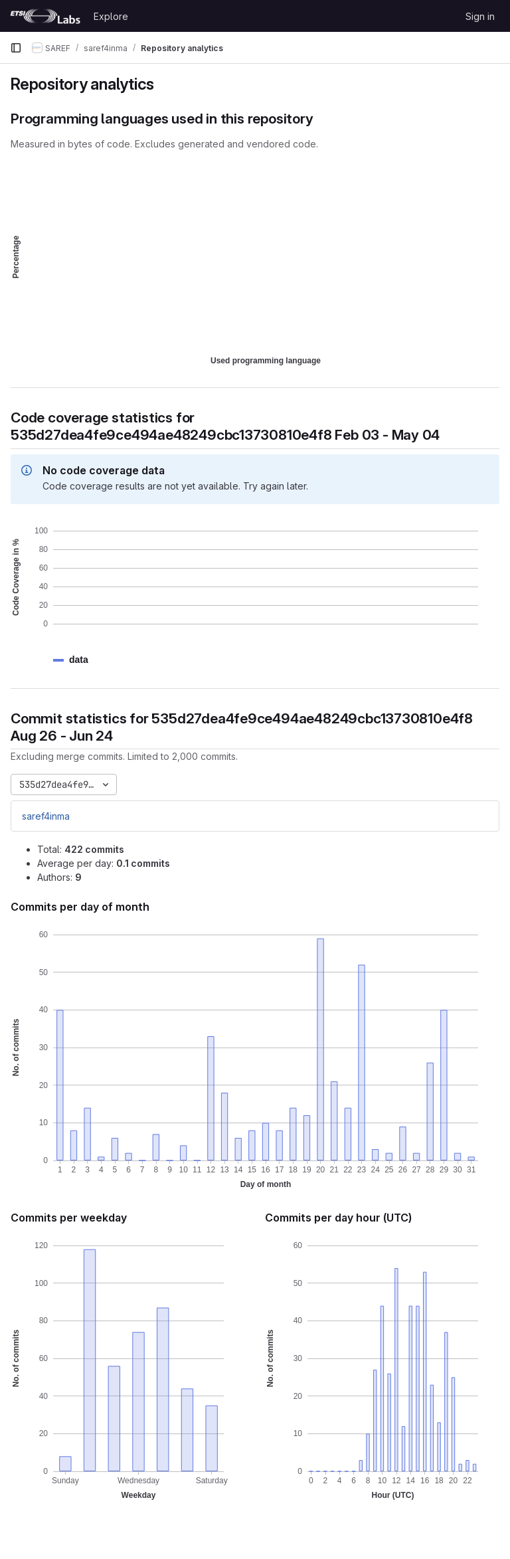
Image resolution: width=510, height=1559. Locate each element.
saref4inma (46, 816)
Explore (111, 16)
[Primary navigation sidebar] (16, 47)
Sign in (480, 16)
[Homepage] (45, 16)
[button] (78, 660)
